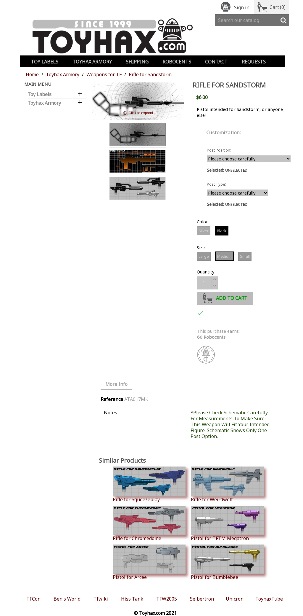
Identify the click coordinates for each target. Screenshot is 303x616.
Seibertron (202, 599)
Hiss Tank (132, 599)
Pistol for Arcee (149, 562)
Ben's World (67, 599)
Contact (216, 61)
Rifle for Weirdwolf (227, 484)
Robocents (176, 61)
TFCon (33, 599)
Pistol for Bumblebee (227, 562)
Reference (112, 399)
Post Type (216, 184)
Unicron (235, 599)
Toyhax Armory (92, 61)
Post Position (218, 150)
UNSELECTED (236, 170)
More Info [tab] (116, 384)
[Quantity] (204, 282)
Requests (254, 61)
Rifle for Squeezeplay (149, 484)
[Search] (252, 20)
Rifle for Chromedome (149, 523)
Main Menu (37, 84)
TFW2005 (166, 599)
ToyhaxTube (269, 599)
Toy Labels (44, 61)
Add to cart (225, 297)
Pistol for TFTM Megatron (227, 523)
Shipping (137, 61)
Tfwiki (101, 599)
